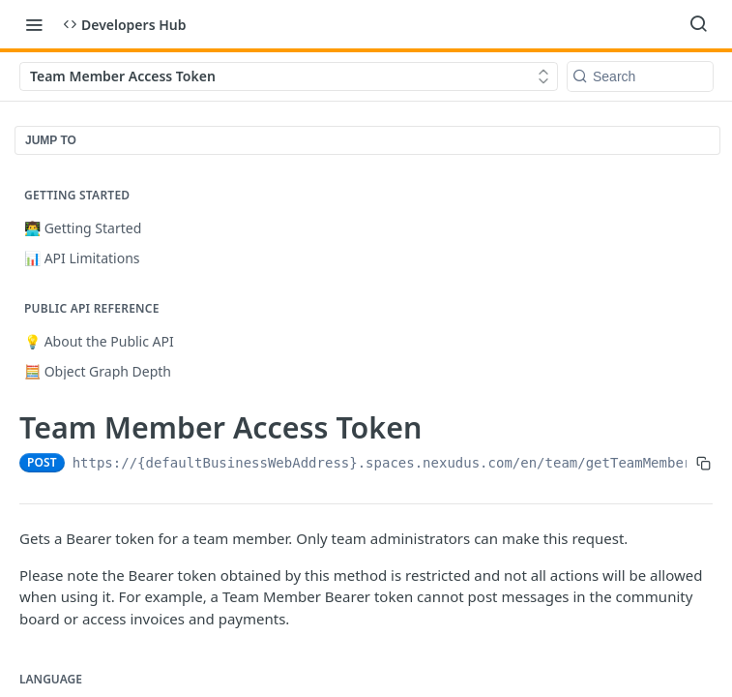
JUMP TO (50, 140)
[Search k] (640, 76)
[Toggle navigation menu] (33, 24)
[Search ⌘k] (698, 24)
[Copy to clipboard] (703, 462)
